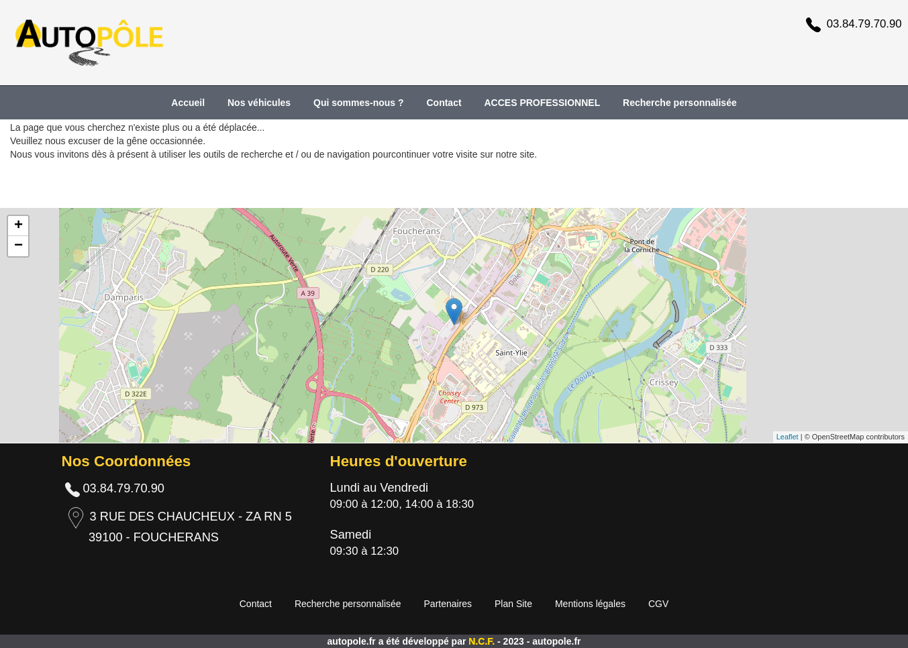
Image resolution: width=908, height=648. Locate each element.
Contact (443, 102)
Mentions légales (590, 603)
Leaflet (787, 437)
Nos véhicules (259, 102)
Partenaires (448, 603)
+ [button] (18, 226)
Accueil (188, 102)
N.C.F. (482, 641)
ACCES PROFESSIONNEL (543, 102)
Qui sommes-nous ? (358, 102)
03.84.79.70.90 (864, 23)
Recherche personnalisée (680, 102)
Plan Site (513, 603)
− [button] (18, 246)
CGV (658, 603)
